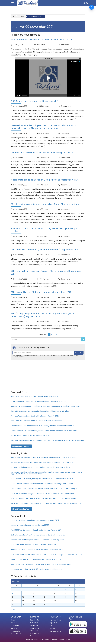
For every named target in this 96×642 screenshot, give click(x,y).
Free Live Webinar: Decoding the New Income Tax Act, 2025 (41, 39)
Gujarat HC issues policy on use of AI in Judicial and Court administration (40, 411)
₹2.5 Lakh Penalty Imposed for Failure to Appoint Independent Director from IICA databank (48, 440)
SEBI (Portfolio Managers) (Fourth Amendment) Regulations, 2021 (44, 249)
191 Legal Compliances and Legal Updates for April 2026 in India (36, 559)
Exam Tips (33, 636)
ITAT (51, 626)
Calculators (34, 623)
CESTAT (52, 628)
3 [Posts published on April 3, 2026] (54, 589)
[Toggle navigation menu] (13, 3)
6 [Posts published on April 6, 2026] (12, 593)
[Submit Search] (83, 339)
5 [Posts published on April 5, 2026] (75, 589)
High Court (53, 623)
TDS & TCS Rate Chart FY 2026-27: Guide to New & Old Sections (36, 421)
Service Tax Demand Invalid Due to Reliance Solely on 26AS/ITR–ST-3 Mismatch (43, 462)
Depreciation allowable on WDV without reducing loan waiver (42, 152)
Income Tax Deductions (34, 629)
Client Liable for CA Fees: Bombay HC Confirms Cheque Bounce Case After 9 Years (44, 430)
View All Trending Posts (21, 509)
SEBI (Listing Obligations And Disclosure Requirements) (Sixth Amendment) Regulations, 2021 (42, 315)
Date (22, 17)
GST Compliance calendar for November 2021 (34, 101)
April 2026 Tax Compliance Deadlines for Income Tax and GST (36, 530)
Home (13, 620)
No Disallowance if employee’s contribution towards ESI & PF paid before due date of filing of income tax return (44, 127)
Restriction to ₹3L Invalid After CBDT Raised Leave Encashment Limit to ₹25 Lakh (43, 457)
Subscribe (78, 353)
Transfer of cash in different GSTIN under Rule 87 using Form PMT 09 (38, 401)
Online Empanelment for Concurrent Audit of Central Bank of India (38, 535)
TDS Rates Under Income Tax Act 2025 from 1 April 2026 (33, 545)
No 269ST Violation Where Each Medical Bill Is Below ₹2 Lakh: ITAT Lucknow (41, 467)
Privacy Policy (16, 631)
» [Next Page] (56, 334)
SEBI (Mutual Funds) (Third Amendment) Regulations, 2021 (41, 292)
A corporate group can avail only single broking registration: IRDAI (45, 179)
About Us (14, 623)
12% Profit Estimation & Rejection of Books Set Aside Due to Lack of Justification (42, 493)
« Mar (13, 610)
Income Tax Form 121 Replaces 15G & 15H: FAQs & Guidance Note (37, 549)
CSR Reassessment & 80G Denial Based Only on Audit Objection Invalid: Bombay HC (44, 488)
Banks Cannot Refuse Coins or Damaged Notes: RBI (31, 435)
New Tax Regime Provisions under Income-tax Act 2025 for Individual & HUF (41, 564)
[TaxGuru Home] (28, 3)
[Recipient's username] (43, 353)
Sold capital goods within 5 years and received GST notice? (35, 396)
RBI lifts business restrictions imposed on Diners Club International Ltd (47, 204)
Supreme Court (55, 620)
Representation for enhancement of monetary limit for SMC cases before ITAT (43, 426)
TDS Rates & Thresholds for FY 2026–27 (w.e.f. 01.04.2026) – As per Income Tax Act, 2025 (46, 554)
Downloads (34, 626)
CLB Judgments (55, 631)
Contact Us (15, 626)
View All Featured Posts (21, 446)
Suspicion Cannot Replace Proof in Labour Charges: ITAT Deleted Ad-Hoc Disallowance (46, 503)
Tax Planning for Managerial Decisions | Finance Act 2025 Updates (37, 540)
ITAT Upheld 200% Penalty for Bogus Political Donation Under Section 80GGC (42, 479)
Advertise (14, 628)
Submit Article (35, 620)
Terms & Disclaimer (18, 634)
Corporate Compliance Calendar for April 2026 (30, 525)
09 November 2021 (35, 17)
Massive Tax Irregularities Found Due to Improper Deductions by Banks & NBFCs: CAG (45, 406)
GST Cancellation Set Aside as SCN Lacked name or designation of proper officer (43, 498)
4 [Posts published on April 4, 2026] (65, 589)
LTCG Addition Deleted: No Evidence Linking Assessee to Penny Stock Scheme (42, 483)
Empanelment (35, 633)
